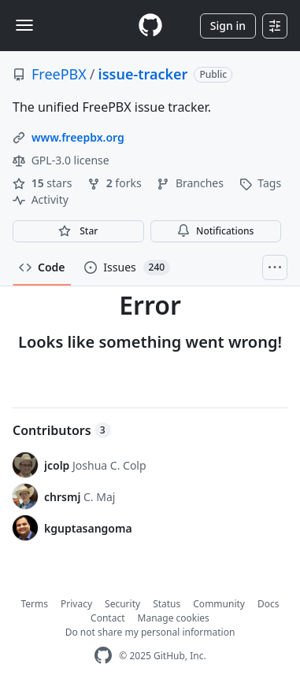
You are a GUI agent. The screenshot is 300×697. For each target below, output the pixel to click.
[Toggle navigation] (24, 25)
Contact (107, 618)
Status (166, 603)
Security (122, 603)
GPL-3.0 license (61, 160)
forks (115, 182)
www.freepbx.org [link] (77, 137)
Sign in (228, 25)
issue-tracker (143, 74)
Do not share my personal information (150, 632)
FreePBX (59, 74)
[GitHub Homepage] (103, 656)
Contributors (62, 430)
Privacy (76, 603)
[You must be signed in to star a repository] (78, 231)
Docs (268, 603)
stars (44, 182)
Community (219, 603)
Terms (35, 603)
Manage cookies (173, 618)
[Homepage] (150, 26)
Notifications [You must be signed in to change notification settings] (215, 231)
